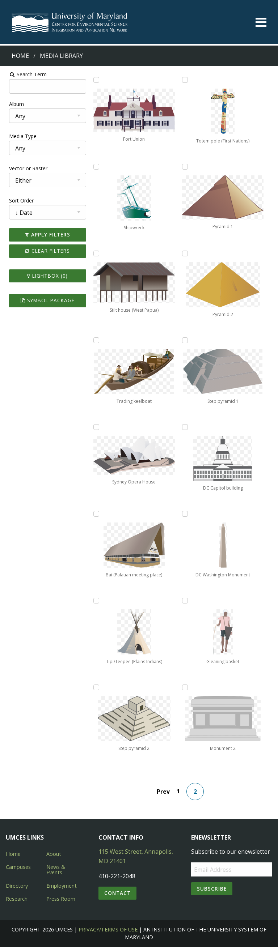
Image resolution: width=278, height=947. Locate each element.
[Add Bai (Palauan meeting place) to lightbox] (94, 514)
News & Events (55, 869)
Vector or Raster (24, 168)
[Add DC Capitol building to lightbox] (186, 427)
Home (20, 56)
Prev (164, 791)
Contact (117, 893)
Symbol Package (44, 300)
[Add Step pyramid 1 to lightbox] (186, 340)
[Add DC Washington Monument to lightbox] (186, 514)
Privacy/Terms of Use (108, 929)
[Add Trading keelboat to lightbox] (94, 340)
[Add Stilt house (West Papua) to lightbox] (94, 253)
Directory (17, 885)
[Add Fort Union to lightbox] (94, 80)
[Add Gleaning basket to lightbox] (186, 600)
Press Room (60, 898)
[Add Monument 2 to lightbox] (186, 687)
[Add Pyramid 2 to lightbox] (186, 253)
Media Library (61, 56)
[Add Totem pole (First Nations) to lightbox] (186, 80)
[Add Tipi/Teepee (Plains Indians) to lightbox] (94, 600)
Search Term (24, 74)
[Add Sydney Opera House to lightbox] (94, 427)
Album (12, 104)
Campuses (18, 866)
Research (17, 898)
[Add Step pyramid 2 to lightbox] (94, 687)
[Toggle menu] (261, 22)
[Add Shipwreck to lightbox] (94, 167)
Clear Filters (44, 250)
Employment (61, 885)
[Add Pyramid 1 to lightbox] (186, 167)
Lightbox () (44, 275)
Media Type (18, 136)
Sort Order (17, 200)
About (53, 853)
